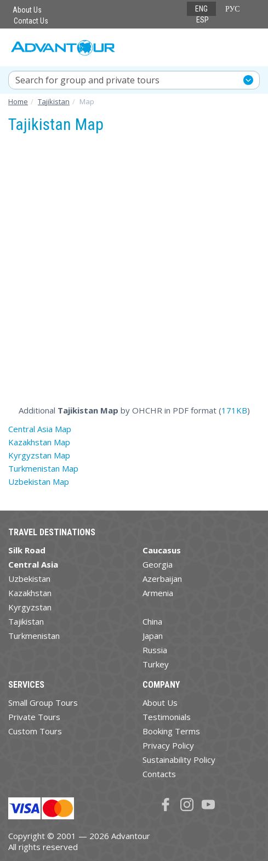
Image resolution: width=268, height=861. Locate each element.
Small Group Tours (43, 702)
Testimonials (166, 716)
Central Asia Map (39, 428)
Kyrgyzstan (30, 607)
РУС (232, 8)
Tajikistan (26, 621)
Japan (152, 635)
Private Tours (34, 716)
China (152, 621)
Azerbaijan (162, 578)
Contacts (159, 773)
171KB (234, 410)
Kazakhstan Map (39, 442)
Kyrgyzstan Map (39, 455)
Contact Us (31, 20)
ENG (201, 8)
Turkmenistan (34, 635)
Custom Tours (35, 731)
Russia (154, 649)
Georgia (157, 564)
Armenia (157, 592)
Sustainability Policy (178, 759)
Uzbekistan (29, 578)
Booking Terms (171, 731)
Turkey (155, 664)
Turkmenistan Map (43, 468)
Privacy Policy (168, 745)
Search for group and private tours (87, 80)
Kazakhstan (30, 592)
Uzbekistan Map (38, 481)
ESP (202, 19)
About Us (27, 9)
